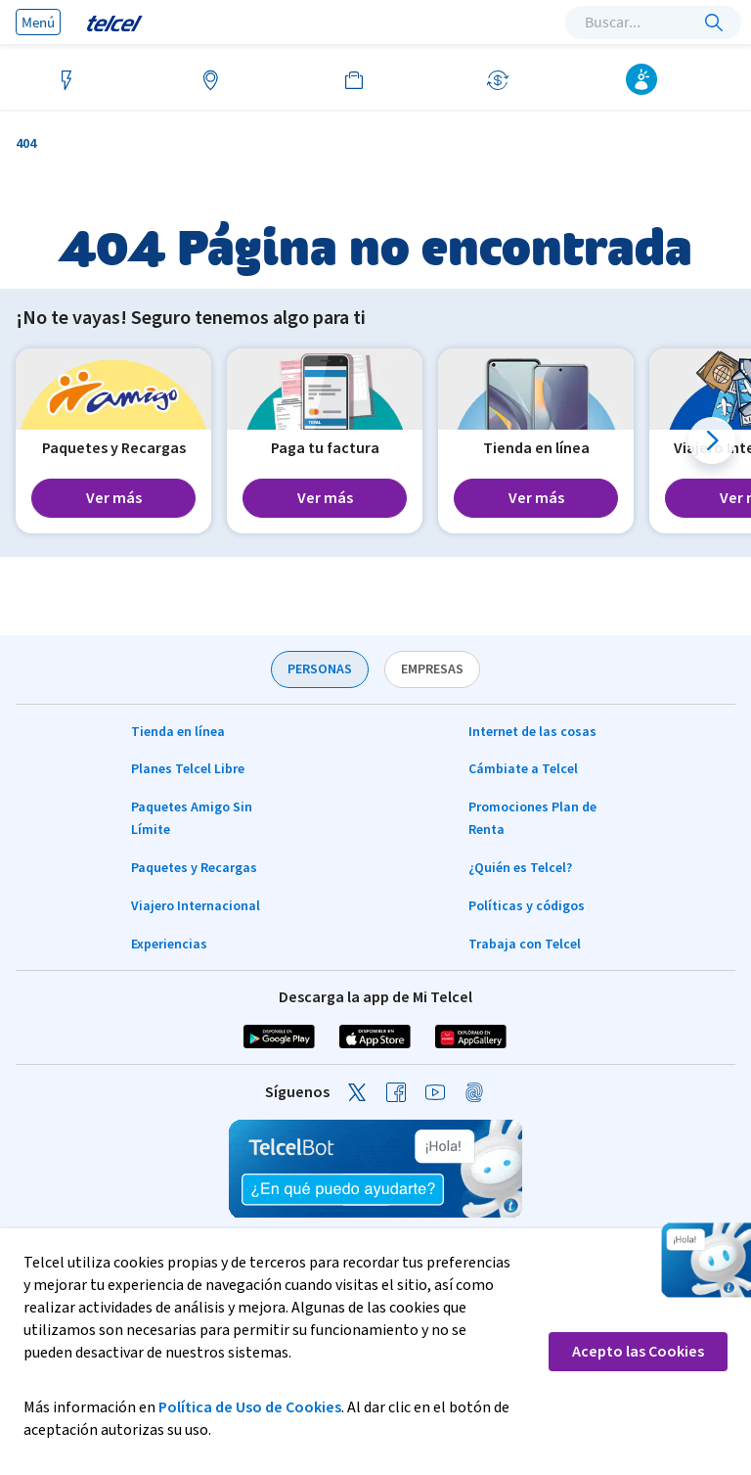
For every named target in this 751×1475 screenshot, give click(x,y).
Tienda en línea (178, 732)
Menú (38, 22)
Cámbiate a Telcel (523, 769)
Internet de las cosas (532, 732)
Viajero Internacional (195, 906)
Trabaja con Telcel (524, 944)
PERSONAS (319, 669)
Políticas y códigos (526, 906)
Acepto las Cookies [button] (638, 1351)
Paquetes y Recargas (194, 868)
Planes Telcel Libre (187, 769)
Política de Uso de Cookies (249, 1407)
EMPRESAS (432, 669)
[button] (711, 440)
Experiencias (169, 944)
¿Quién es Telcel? (520, 868)
